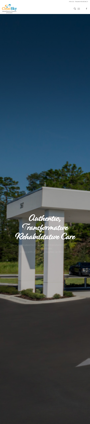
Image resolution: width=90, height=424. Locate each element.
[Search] (73, 9)
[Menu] (79, 9)
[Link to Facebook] (86, 8)
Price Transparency (78, 1)
